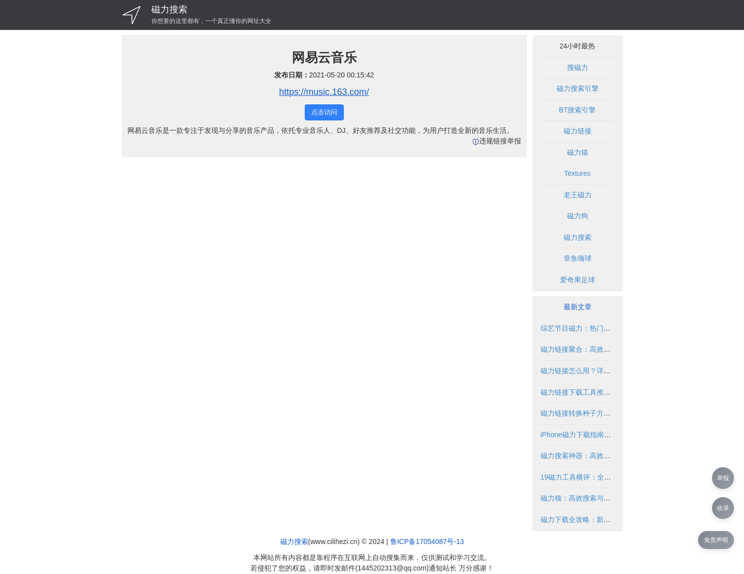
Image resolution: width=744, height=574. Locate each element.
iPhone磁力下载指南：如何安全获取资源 (604, 435)
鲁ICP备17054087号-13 (427, 542)
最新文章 (578, 307)
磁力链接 (578, 131)
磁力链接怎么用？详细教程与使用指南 (600, 371)
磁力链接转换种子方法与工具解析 (593, 413)
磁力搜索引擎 (578, 88)
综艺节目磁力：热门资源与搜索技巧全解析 (607, 328)
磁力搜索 (169, 9)
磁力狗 (577, 216)
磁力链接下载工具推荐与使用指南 (593, 392)
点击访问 (324, 112)
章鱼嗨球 (578, 258)
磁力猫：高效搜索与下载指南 (586, 498)
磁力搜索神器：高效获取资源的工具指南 (604, 456)
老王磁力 (578, 195)
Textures (577, 173)
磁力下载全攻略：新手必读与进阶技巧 (600, 520)
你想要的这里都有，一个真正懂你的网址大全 (211, 21)
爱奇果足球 (577, 280)
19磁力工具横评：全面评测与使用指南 (601, 477)
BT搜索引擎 (577, 110)
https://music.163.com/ (324, 92)
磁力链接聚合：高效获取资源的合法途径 (604, 349)
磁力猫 (577, 152)
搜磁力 (577, 67)
